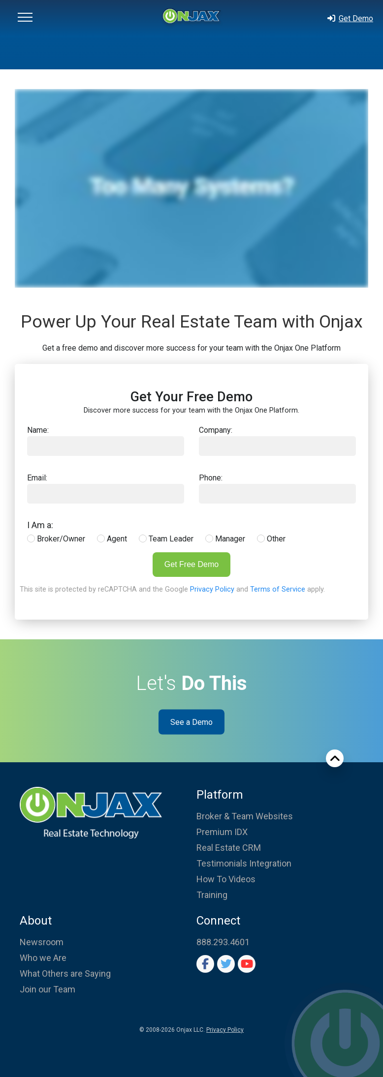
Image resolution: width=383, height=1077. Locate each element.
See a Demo (191, 722)
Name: (38, 430)
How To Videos (225, 879)
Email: (37, 477)
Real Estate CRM (228, 847)
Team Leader (166, 538)
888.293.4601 (223, 942)
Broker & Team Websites (244, 816)
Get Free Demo (191, 564)
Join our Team (47, 989)
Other (271, 538)
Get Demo (349, 18)
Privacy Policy (212, 589)
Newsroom (42, 942)
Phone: (211, 477)
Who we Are (43, 958)
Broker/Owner (56, 538)
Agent (112, 538)
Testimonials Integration (243, 863)
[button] (25, 18)
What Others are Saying (65, 973)
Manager (225, 538)
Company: (215, 430)
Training (211, 895)
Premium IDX (222, 832)
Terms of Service (277, 589)
